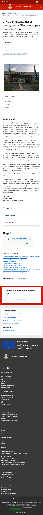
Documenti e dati (5, 387)
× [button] (41, 498)
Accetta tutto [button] (15, 509)
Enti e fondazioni (5, 382)
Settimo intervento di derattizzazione (12, 263)
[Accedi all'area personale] (37, 2)
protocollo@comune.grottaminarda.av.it (15, 462)
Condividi (6, 47)
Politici (3, 383)
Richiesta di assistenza (7, 478)
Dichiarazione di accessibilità (8, 493)
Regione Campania (7, 2)
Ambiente (3, 418)
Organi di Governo (6, 376)
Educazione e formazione (7, 413)
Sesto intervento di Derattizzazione (12, 265)
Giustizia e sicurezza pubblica (9, 414)
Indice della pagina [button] (10, 96)
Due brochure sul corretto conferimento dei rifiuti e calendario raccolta (21, 269)
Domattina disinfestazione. (10, 262)
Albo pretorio (4, 488)
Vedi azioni (14, 47)
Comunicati (4, 432)
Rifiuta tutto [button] (27, 509)
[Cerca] (40, 7)
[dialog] (21, 506)
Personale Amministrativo (8, 385)
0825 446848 (7, 457)
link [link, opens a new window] (36, 505)
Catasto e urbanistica (6, 403)
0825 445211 (9, 455)
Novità (9, 13)
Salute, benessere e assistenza (9, 420)
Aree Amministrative (6, 378)
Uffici (2, 380)
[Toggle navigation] (3, 7)
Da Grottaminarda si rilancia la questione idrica (15, 258)
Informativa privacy (6, 489)
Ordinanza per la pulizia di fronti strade (13, 273)
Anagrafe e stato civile (7, 395)
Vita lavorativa (5, 399)
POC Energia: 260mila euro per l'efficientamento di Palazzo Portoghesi (21, 256)
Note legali (4, 491)
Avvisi (2, 434)
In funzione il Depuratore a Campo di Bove (14, 260)
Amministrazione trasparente (9, 486)
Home (3, 13)
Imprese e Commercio (7, 401)
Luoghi (3, 443)
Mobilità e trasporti (6, 405)
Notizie (14, 13)
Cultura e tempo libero (7, 397)
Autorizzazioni (5, 422)
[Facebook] (3, 368)
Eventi (2, 441)
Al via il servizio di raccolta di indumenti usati (15, 267)
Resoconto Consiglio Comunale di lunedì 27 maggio (16, 271)
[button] (21, 512)
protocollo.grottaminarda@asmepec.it (14, 464)
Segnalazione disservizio (7, 474)
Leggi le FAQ (4, 476)
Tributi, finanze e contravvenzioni (10, 416)
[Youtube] (7, 368)
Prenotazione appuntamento (8, 472)
